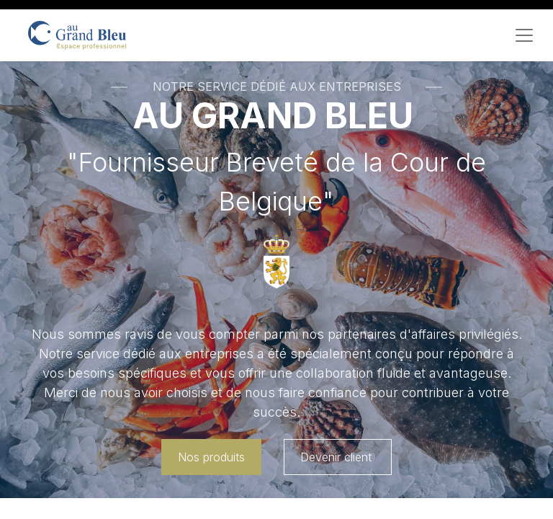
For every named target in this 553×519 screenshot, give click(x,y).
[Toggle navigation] (524, 35)
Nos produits (211, 457)
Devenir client (337, 457)
